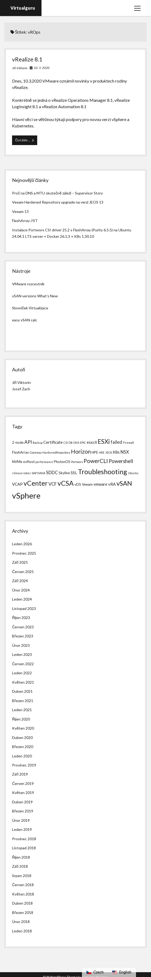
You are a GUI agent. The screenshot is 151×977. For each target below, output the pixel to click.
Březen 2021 (22, 700)
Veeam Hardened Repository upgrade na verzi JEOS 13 (57, 202)
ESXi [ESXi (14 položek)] (104, 441)
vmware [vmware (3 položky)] (100, 484)
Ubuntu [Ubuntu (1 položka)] (133, 473)
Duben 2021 (22, 691)
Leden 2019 (22, 829)
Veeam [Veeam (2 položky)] (87, 484)
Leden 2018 (22, 931)
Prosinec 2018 (24, 838)
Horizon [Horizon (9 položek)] (81, 451)
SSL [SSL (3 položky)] (74, 472)
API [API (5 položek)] (28, 442)
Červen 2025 (23, 571)
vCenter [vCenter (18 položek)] (36, 483)
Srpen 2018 (21, 875)
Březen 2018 (22, 912)
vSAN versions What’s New (35, 296)
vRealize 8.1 (27, 59)
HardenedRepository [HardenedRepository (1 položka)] (56, 452)
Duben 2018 (22, 903)
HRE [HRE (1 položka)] (101, 452)
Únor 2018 (21, 921)
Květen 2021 (23, 682)
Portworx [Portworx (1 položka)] (77, 462)
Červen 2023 (23, 627)
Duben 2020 (22, 737)
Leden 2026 (22, 544)
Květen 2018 (23, 894)
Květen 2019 (23, 792)
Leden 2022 (22, 673)
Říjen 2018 (21, 857)
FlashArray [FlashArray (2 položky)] (20, 452)
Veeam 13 (20, 211)
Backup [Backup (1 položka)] (38, 442)
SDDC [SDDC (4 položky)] (52, 472)
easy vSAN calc (24, 320)
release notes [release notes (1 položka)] (21, 473)
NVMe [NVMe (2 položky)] (17, 462)
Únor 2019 (21, 820)
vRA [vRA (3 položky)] (112, 484)
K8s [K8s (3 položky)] (116, 452)
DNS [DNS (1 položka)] (76, 442)
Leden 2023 (22, 654)
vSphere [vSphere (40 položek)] (26, 495)
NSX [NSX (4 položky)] (124, 451)
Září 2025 (20, 562)
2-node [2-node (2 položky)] (18, 442)
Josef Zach (21, 389)
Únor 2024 (21, 590)
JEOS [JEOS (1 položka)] (108, 452)
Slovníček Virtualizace (30, 308)
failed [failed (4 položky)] (116, 442)
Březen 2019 (22, 811)
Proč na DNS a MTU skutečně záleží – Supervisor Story (57, 193)
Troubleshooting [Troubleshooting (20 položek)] (102, 472)
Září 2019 (20, 774)
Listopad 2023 (24, 608)
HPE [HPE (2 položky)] (95, 452)
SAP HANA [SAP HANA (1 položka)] (38, 473)
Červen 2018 (23, 884)
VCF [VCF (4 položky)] (52, 483)
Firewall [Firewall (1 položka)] (128, 442)
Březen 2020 (22, 746)
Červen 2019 (23, 783)
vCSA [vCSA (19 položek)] (66, 483)
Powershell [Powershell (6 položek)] (121, 461)
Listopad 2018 (24, 848)
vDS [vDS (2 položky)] (77, 484)
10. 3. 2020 (42, 68)
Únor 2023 (21, 645)
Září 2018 (20, 866)
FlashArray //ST (25, 220)
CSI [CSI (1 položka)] (65, 442)
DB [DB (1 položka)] (71, 442)
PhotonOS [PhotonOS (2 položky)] (62, 462)
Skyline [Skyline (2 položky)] (64, 473)
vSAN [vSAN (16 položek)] (124, 483)
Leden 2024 (22, 599)
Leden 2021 (22, 709)
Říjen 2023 (21, 617)
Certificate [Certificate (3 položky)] (53, 442)
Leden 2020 (22, 756)
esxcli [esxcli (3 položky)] (92, 442)
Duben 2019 (22, 802)
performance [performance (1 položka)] (44, 462)
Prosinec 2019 (24, 765)
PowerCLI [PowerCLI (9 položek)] (96, 461)
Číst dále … (26, 141)
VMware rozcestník (28, 284)
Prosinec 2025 (24, 553)
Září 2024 (20, 580)
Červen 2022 (23, 663)
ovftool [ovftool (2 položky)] (29, 462)
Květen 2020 (23, 728)
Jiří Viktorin (19, 68)
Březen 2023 (22, 636)
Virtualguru (22, 7)
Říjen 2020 (21, 719)
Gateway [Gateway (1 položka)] (35, 452)
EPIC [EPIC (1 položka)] (83, 442)
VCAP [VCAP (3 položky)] (17, 484)
